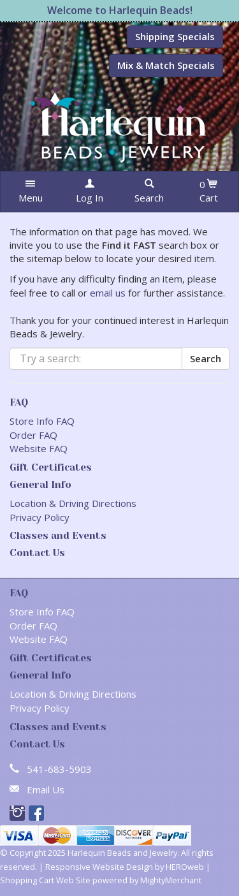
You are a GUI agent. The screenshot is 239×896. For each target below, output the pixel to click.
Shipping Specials (175, 36)
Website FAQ (39, 448)
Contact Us (37, 553)
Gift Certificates (51, 467)
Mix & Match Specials (166, 65)
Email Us (45, 789)
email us (108, 292)
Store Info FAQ (42, 421)
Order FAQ (33, 435)
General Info (40, 484)
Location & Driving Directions (73, 503)
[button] (30, 192)
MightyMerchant (170, 880)
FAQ (19, 402)
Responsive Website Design (99, 866)
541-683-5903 (59, 769)
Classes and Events (58, 535)
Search (205, 358)
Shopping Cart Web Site (45, 880)
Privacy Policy (39, 517)
